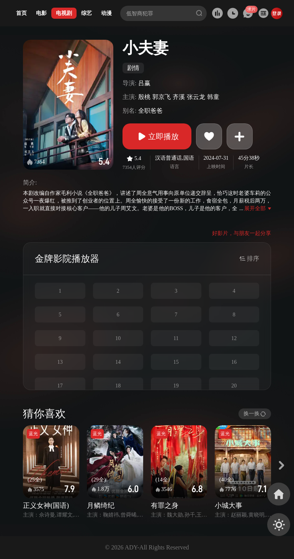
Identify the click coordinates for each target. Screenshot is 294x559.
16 (234, 362)
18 (118, 386)
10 (118, 338)
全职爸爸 (150, 110)
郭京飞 (161, 97)
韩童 (213, 97)
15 (176, 362)
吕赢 (144, 83)
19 (176, 386)
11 (175, 338)
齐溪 (179, 97)
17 (60, 386)
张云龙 (196, 97)
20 (234, 386)
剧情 (133, 68)
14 (118, 362)
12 (234, 338)
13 (60, 362)
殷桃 (144, 97)
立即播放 (157, 136)
